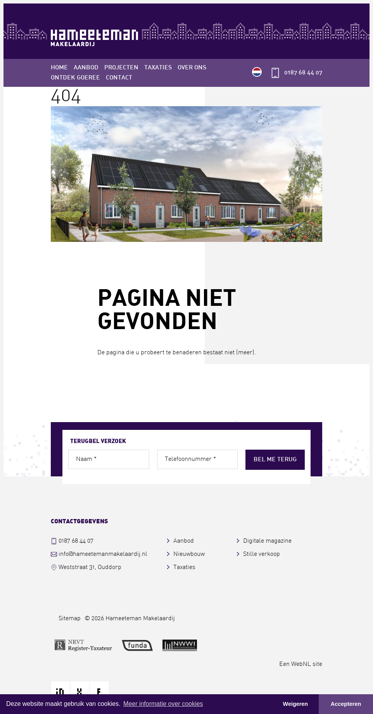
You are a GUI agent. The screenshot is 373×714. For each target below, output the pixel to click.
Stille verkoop (261, 554)
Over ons (192, 68)
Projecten (121, 68)
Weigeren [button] (295, 704)
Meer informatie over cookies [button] (163, 703)
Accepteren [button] (346, 704)
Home (59, 68)
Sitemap (70, 619)
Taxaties (158, 68)
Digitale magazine (267, 541)
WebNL (301, 664)
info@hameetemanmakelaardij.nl (103, 554)
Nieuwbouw (189, 554)
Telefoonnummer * (190, 459)
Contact (119, 78)
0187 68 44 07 (303, 73)
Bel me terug (275, 460)
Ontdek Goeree (75, 78)
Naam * (86, 459)
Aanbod (86, 68)
